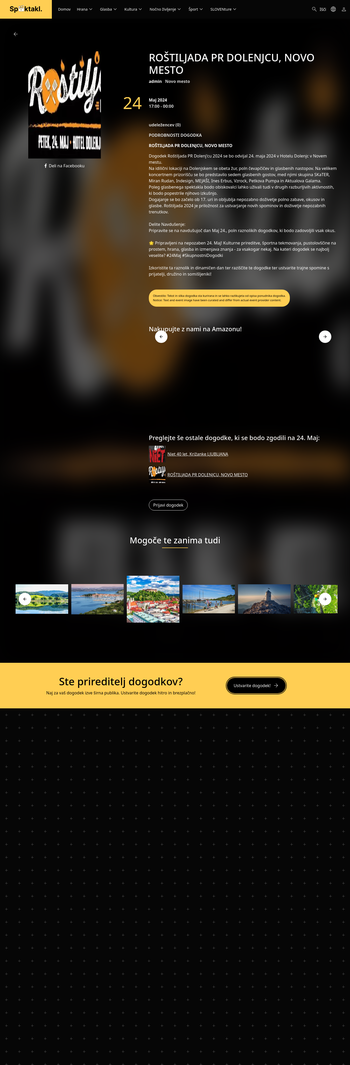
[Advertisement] (243, 385)
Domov (64, 9)
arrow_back (15, 34)
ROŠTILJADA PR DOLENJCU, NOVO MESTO (207, 475)
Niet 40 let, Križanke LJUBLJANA (197, 454)
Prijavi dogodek (168, 505)
